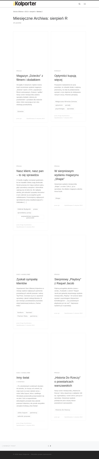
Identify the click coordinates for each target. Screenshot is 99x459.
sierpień (32, 11)
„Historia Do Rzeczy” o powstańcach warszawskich (67, 381)
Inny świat (23, 377)
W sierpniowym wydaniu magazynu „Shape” (66, 175)
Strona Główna (18, 11)
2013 (26, 11)
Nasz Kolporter (24, 454)
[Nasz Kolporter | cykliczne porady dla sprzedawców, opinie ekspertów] (24, 3)
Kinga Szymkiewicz (64, 115)
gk (21, 118)
